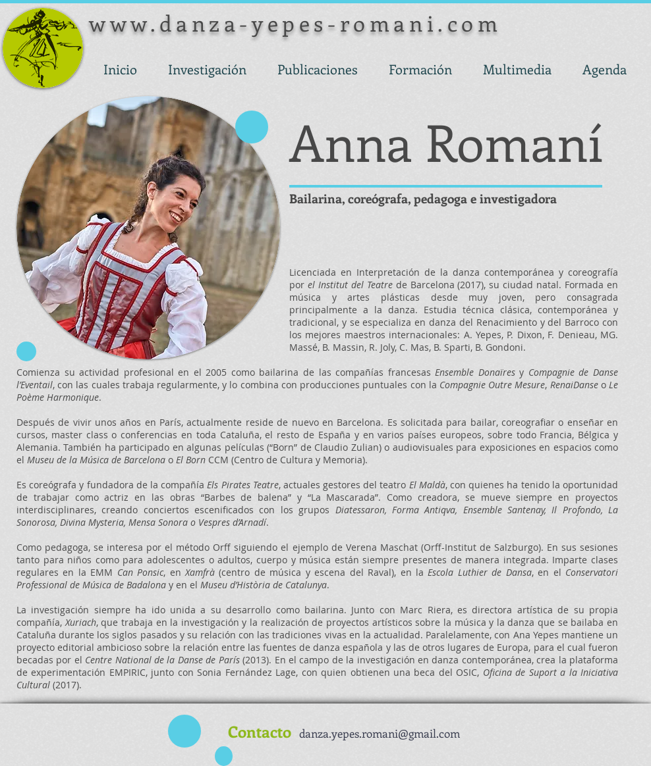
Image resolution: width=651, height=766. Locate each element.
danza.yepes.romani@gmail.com (379, 733)
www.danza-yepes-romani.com (295, 23)
